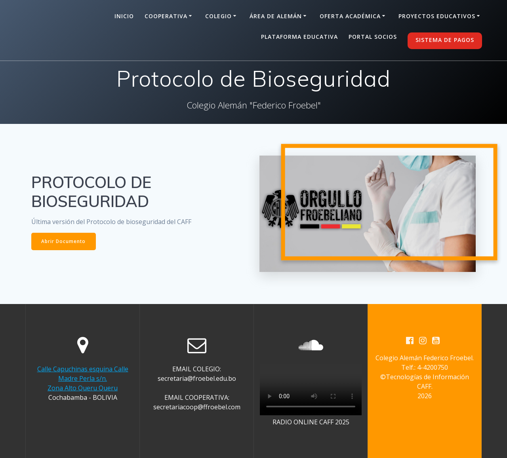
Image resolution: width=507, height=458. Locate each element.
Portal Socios (373, 36)
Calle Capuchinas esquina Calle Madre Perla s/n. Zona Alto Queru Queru (82, 378)
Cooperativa (166, 16)
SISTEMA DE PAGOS (445, 40)
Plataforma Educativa (299, 36)
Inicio (124, 16)
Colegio (218, 16)
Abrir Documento (64, 241)
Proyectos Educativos (436, 16)
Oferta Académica (350, 16)
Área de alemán (276, 16)
